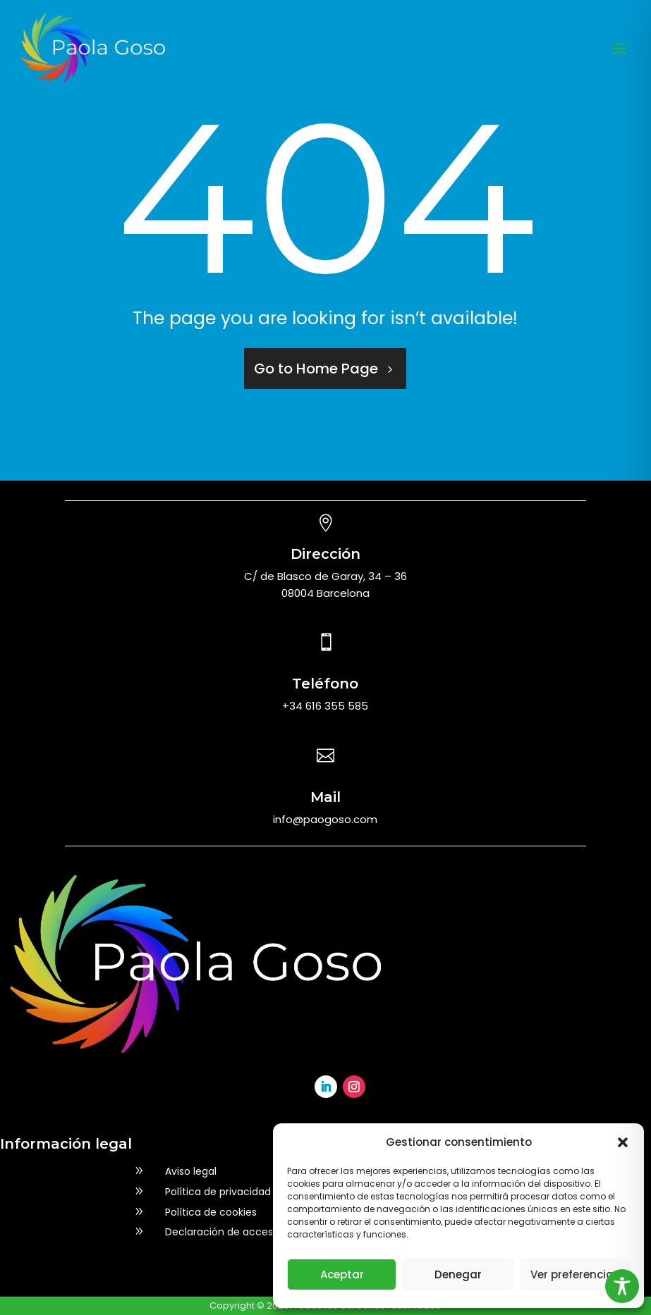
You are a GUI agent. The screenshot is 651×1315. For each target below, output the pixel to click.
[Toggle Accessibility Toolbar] (622, 1286)
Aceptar (342, 1274)
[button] (623, 1142)
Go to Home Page (316, 368)
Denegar (458, 1274)
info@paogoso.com (325, 819)
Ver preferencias (575, 1274)
